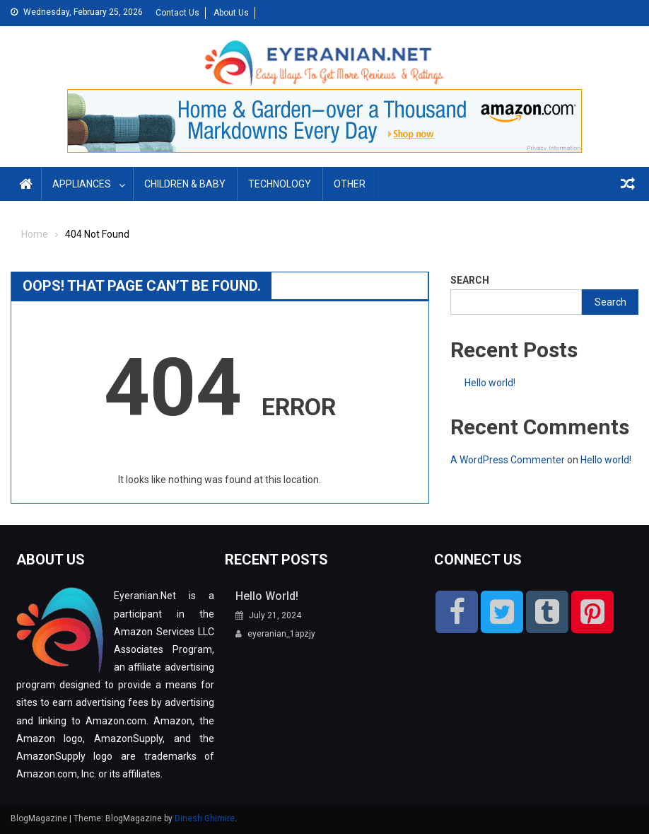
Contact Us (177, 13)
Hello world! (489, 382)
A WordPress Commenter (507, 459)
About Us (231, 13)
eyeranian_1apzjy (281, 634)
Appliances (81, 184)
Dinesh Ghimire (205, 818)
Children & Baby (185, 184)
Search (469, 280)
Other (350, 184)
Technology (279, 184)
